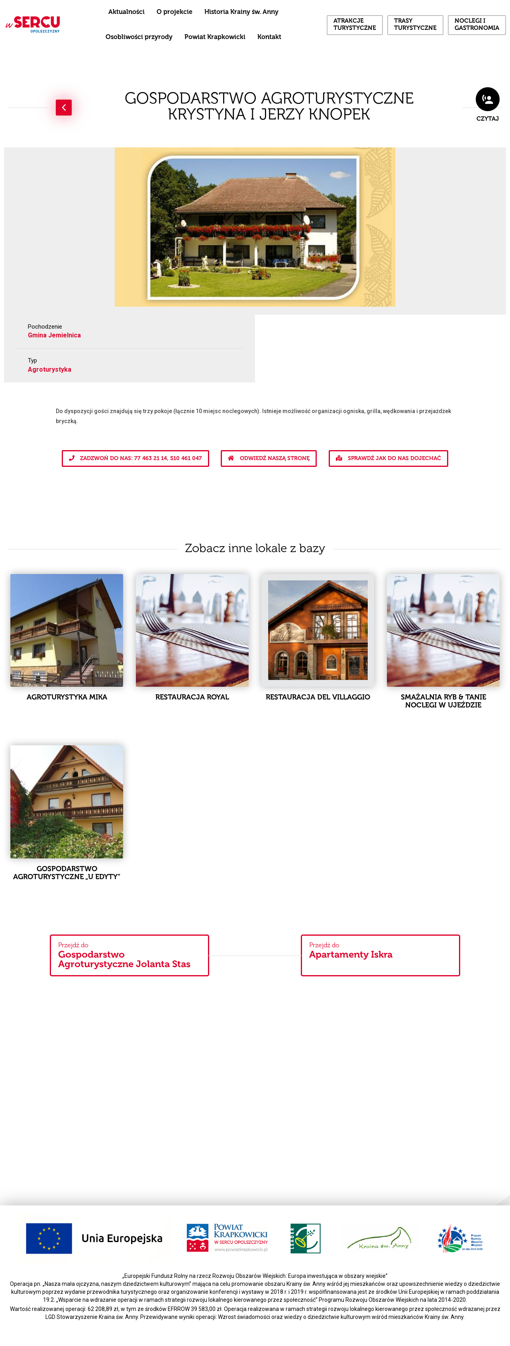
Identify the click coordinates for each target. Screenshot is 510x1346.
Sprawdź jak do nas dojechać (388, 458)
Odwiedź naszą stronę (269, 458)
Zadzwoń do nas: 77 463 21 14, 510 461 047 (135, 458)
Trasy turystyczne (415, 24)
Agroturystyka (49, 369)
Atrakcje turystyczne (354, 24)
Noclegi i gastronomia (477, 24)
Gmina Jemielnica (54, 335)
